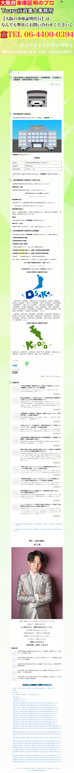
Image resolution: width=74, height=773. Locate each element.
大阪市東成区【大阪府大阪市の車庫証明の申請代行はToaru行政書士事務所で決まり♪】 (35, 721)
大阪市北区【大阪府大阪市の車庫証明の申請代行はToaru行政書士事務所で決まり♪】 (34, 717)
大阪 (44, 376)
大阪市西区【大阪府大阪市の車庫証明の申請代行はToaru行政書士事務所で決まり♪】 (34, 705)
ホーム (16, 768)
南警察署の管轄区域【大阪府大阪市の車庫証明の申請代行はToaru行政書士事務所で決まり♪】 (37, 747)
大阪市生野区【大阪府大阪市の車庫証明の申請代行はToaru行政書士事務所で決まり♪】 (35, 719)
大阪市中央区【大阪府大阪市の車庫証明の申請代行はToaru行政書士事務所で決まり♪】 (35, 709)
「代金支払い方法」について (20, 700)
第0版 (45, 770)
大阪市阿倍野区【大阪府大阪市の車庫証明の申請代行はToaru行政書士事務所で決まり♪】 (36, 713)
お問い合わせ (16, 696)
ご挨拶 (14, 690)
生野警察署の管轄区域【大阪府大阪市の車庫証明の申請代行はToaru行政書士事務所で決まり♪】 (37, 757)
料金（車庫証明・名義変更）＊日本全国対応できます (26, 694)
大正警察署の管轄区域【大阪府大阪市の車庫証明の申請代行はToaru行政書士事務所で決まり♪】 (37, 749)
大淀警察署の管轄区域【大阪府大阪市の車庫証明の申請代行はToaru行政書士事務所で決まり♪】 (37, 726)
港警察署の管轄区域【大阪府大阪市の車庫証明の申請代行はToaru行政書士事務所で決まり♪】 (37, 755)
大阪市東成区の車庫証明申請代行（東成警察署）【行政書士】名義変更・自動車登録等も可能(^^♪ (36, 529)
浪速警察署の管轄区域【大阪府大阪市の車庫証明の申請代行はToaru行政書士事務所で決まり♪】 (37, 741)
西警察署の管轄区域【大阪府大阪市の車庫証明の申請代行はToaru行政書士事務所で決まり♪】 (37, 743)
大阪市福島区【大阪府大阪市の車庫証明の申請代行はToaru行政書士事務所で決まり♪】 (35, 724)
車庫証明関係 (58, 84)
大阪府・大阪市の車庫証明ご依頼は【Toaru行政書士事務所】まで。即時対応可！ (34, 688)
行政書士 (48, 376)
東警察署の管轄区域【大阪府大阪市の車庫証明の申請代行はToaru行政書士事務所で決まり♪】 (37, 745)
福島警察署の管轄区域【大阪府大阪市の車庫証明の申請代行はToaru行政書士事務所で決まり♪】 (37, 761)
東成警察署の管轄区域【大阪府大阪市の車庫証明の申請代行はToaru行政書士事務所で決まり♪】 (37, 759)
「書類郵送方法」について (19, 698)
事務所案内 (15, 692)
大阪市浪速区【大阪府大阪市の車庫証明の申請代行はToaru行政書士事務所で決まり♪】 (35, 702)
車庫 (54, 84)
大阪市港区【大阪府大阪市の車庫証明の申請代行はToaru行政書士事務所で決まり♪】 (34, 715)
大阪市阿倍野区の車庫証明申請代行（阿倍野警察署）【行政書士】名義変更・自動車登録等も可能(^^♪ (36, 524)
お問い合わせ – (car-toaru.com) (37, 196)
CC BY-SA (29, 770)
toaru (59, 376)
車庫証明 (53, 376)
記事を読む (57, 394)
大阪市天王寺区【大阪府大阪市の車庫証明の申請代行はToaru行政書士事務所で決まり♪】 (36, 707)
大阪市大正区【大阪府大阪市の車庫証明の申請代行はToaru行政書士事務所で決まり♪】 (35, 711)
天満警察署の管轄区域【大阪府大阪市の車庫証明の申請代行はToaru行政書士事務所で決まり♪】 (37, 731)
